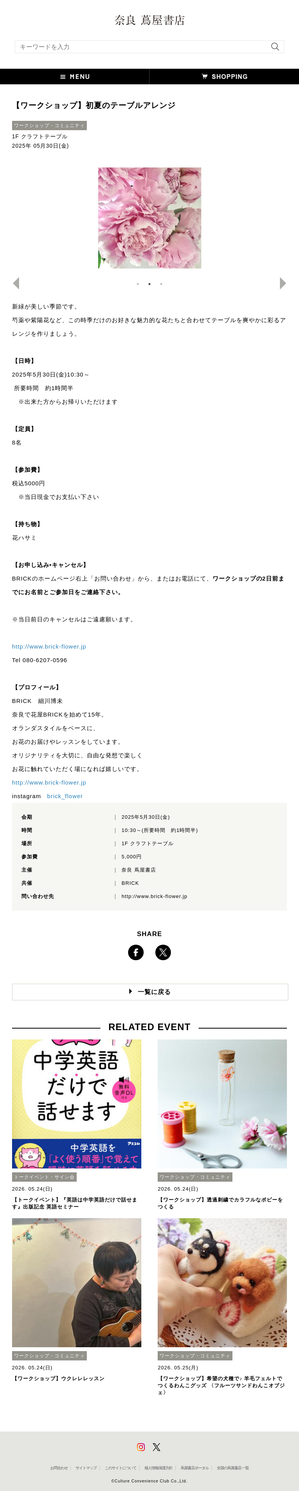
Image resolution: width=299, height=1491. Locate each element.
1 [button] (138, 284)
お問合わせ (59, 1468)
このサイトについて (120, 1468)
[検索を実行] (273, 49)
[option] (149, 218)
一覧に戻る (154, 992)
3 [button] (161, 284)
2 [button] (149, 284)
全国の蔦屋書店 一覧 (233, 1468)
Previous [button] (13, 283)
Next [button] (286, 283)
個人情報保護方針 (158, 1468)
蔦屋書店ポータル (195, 1468)
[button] (75, 76)
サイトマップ (86, 1468)
